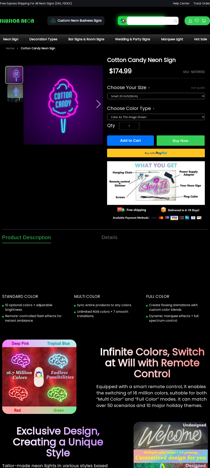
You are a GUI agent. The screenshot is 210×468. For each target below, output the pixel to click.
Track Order (201, 3)
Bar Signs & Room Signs (86, 39)
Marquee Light (172, 39)
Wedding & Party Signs (132, 39)
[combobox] (153, 21)
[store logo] (17, 20)
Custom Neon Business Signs (80, 20)
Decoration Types (43, 39)
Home (10, 48)
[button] (14, 93)
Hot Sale (200, 39)
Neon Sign (10, 39)
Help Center (181, 3)
